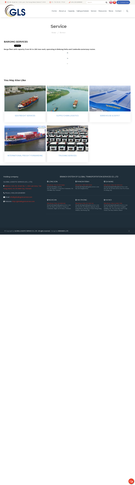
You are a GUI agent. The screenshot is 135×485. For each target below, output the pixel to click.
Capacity (71, 11)
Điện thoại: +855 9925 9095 (83, 435)
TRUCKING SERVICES (67, 406)
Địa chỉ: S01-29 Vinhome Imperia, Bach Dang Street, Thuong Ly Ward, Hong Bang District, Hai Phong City (88, 459)
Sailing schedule (83, 11)
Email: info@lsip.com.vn (54, 437)
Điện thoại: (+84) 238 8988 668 (56, 454)
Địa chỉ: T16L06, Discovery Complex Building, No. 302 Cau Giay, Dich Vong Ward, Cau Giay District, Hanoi (115, 459)
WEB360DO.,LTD (63, 481)
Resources (102, 11)
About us (62, 11)
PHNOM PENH (82, 432)
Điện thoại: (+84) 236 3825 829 (113, 435)
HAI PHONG (81, 450)
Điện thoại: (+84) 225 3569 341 (84, 454)
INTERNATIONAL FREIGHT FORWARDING (25, 406)
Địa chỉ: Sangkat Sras (81, 439)
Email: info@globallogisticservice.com (87, 437)
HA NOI (108, 450)
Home (54, 11)
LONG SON (52, 432)
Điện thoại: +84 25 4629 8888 (56, 435)
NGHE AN (52, 450)
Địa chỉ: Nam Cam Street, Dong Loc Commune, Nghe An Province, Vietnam (59, 458)
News (111, 11)
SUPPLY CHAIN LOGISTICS (67, 366)
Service (93, 11)
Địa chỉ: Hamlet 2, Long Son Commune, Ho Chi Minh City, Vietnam (60, 439)
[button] (131, 481)
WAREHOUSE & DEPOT (110, 366)
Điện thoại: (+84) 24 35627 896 (113, 454)
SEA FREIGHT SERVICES (25, 366)
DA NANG (109, 432)
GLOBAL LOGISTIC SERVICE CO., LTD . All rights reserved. (32, 481)
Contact (118, 11)
